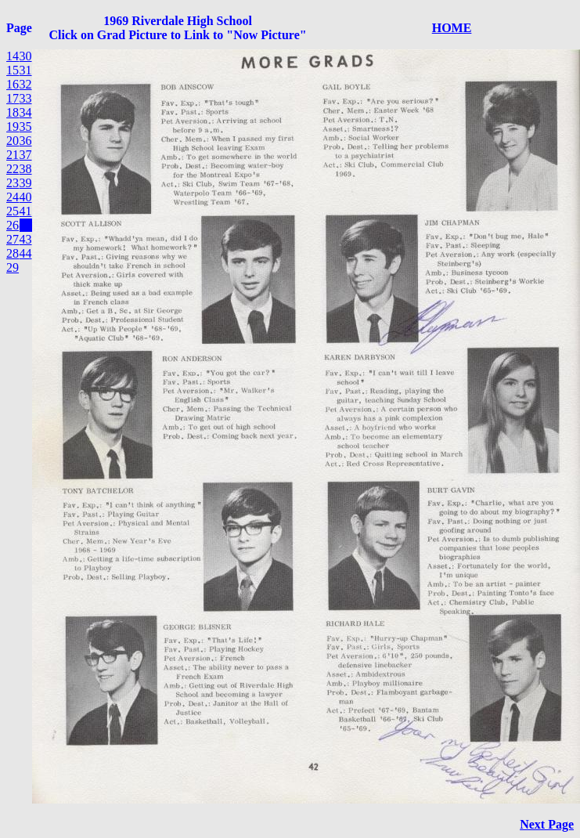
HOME (452, 27)
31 (26, 70)
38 (26, 168)
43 (26, 239)
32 (26, 84)
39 (26, 183)
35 (26, 126)
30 (26, 56)
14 (12, 56)
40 (26, 197)
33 (26, 98)
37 (26, 154)
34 (26, 112)
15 (12, 70)
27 (12, 239)
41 (26, 211)
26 (12, 225)
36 (26, 140)
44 (26, 253)
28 (12, 253)
